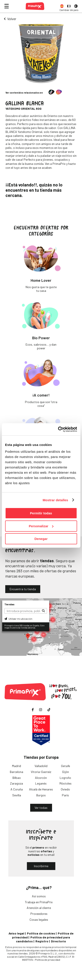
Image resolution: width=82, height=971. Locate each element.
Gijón (65, 772)
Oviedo (65, 789)
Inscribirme (41, 866)
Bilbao (16, 778)
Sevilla (16, 795)
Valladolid (41, 766)
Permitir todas (41, 513)
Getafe (65, 766)
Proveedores (38, 913)
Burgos (41, 795)
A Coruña (16, 789)
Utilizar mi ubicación (18, 618)
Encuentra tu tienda (23, 589)
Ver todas (41, 807)
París (65, 795)
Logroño (65, 778)
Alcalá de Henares (41, 789)
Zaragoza (16, 783)
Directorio (58, 941)
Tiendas (9, 604)
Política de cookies (41, 933)
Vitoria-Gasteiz (41, 772)
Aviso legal (16, 933)
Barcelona (16, 772)
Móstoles (65, 783)
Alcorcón (41, 778)
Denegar (40, 539)
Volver (11, 19)
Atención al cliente (39, 908)
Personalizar (41, 526)
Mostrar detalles (55, 500)
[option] (62, 6)
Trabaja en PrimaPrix (39, 902)
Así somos (39, 896)
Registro (41, 941)
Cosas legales (39, 919)
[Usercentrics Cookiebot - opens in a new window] (58, 429)
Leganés (41, 783)
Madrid (16, 766)
